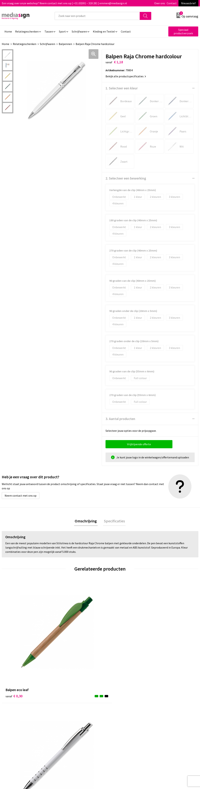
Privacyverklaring (163, 703)
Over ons (159, 3)
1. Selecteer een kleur (122, 88)
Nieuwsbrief (188, 3)
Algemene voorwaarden (167, 692)
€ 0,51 (63, 635)
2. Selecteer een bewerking (126, 178)
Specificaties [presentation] (113, 521)
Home (5, 44)
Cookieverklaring (163, 697)
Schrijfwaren (47, 44)
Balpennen (65, 44)
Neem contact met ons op (20, 495)
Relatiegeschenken (24, 44)
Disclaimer (159, 708)
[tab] (87, 521)
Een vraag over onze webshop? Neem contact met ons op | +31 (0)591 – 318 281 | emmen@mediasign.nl (64, 3)
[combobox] (97, 16)
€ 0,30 (14, 635)
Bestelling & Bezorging (118, 697)
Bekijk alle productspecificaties (126, 76)
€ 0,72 (161, 641)
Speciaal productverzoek (183, 31)
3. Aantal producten (120, 418)
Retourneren (112, 703)
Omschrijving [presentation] (87, 521)
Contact (172, 3)
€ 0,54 (112, 641)
